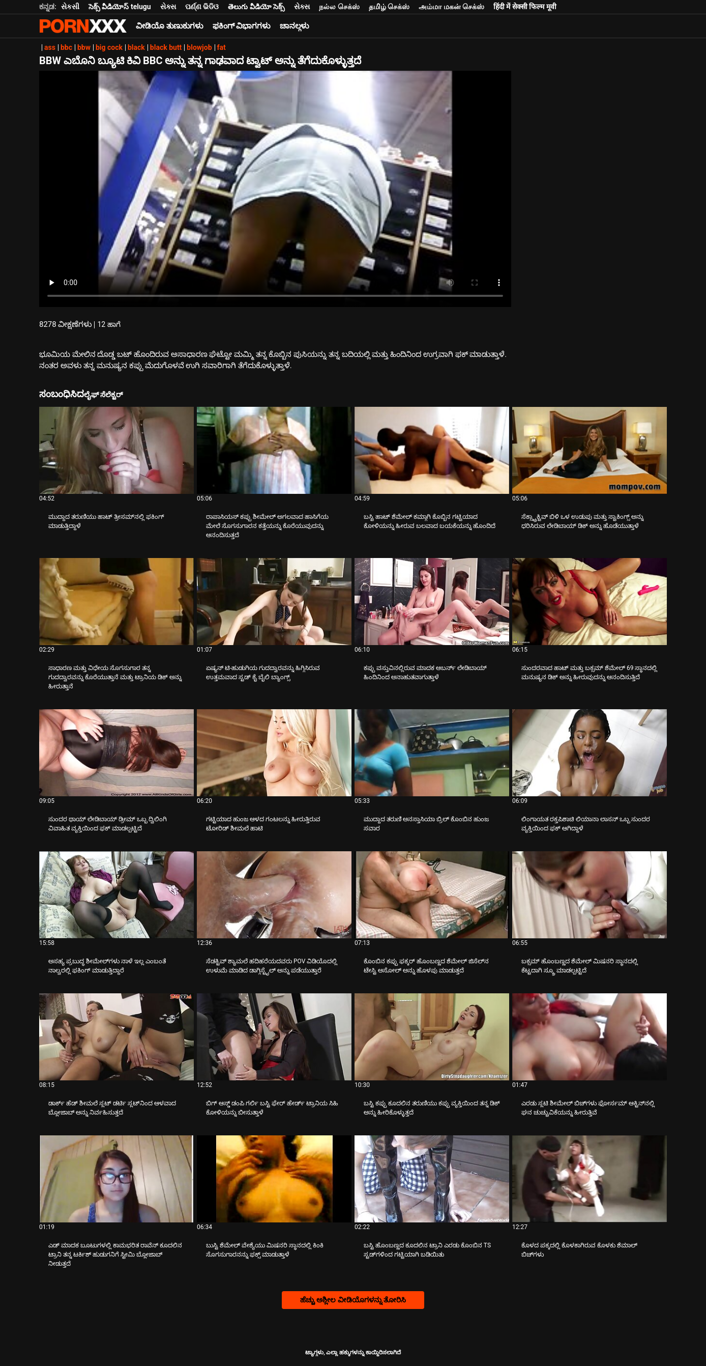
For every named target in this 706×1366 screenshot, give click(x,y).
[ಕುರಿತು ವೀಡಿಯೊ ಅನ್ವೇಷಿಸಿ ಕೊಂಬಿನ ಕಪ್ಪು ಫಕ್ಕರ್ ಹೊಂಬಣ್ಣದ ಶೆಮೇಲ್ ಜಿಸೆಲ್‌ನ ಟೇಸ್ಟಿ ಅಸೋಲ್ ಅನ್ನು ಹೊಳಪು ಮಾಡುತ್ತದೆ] (432, 894)
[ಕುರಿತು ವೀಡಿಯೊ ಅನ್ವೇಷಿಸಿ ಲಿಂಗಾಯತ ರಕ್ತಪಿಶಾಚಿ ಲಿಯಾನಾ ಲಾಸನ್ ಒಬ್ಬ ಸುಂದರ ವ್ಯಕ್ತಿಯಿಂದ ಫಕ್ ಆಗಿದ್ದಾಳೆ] (589, 752)
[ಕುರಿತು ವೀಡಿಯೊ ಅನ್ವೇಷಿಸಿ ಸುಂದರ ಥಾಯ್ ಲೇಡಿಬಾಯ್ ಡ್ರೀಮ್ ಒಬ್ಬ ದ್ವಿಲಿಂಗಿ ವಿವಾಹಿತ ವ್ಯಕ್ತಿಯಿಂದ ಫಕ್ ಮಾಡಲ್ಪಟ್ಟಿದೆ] (116, 752)
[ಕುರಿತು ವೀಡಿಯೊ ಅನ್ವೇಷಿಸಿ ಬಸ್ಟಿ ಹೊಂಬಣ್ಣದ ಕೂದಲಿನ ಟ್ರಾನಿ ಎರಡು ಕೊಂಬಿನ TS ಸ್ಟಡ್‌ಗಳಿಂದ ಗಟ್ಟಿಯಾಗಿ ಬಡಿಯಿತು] (432, 1178)
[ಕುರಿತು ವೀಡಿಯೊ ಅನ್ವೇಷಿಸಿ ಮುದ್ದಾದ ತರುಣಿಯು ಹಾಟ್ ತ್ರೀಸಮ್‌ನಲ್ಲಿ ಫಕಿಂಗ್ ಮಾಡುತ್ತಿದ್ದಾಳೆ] (116, 450)
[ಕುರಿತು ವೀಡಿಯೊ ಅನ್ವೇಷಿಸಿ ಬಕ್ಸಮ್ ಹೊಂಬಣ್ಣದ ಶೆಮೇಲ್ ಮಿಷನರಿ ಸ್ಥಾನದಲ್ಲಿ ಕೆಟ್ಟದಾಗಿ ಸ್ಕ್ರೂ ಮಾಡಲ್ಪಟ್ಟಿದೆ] (589, 894)
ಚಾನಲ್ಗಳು (294, 26)
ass (49, 47)
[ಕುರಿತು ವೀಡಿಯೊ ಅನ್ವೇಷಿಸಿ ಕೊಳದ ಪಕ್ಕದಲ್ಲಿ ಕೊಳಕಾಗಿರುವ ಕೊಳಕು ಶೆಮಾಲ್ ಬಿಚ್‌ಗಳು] (589, 1178)
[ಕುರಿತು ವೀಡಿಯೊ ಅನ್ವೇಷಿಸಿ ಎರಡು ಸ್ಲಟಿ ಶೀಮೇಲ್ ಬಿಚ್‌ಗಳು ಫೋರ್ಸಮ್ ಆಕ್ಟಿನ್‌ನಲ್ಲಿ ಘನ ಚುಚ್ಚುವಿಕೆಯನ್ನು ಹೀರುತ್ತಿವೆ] (589, 1036)
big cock (109, 47)
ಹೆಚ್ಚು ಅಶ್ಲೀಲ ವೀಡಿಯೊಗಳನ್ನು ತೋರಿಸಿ (353, 1300)
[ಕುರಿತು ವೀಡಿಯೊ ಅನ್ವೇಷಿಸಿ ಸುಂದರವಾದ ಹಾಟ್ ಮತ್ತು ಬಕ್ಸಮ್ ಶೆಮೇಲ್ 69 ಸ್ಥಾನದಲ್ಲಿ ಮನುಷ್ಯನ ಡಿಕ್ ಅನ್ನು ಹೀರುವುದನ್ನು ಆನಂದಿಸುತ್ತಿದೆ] (589, 601)
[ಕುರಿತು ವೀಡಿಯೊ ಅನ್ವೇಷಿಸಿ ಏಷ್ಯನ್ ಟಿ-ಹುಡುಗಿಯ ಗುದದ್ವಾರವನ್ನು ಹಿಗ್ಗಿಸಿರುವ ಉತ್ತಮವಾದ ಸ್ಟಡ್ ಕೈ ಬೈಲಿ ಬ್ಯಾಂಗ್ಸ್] (274, 601)
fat (221, 47)
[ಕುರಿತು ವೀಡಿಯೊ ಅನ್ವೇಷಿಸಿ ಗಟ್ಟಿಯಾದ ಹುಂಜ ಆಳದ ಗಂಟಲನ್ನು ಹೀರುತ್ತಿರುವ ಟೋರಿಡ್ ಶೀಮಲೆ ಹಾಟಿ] (274, 752)
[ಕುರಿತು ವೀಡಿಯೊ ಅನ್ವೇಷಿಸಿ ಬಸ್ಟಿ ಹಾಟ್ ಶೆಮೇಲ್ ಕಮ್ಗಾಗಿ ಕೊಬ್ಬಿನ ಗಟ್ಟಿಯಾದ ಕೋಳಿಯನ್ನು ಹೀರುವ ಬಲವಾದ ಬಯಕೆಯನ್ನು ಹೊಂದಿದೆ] (432, 450)
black (136, 47)
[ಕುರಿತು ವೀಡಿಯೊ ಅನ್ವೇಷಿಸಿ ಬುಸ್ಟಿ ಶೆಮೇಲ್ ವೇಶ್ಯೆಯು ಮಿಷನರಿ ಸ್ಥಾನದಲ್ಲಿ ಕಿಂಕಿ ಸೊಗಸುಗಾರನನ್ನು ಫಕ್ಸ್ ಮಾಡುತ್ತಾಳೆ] (274, 1178)
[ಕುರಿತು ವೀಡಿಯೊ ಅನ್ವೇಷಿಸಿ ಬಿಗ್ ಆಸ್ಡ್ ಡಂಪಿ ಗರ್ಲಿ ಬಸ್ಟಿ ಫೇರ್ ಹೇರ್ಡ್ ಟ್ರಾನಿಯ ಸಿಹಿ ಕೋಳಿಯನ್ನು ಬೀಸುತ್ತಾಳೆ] (274, 1036)
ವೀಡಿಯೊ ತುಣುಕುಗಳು (169, 26)
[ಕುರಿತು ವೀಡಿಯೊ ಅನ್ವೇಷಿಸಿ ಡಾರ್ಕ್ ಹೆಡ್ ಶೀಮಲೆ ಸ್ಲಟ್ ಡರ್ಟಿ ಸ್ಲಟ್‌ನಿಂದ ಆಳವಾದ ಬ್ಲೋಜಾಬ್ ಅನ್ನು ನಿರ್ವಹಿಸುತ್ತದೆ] (116, 1036)
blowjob (199, 47)
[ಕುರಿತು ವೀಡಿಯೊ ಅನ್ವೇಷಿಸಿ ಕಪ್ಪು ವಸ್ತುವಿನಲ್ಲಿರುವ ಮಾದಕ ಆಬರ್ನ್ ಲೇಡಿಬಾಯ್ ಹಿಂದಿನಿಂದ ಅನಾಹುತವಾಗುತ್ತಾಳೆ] (432, 601)
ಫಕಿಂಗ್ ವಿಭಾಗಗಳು (242, 26)
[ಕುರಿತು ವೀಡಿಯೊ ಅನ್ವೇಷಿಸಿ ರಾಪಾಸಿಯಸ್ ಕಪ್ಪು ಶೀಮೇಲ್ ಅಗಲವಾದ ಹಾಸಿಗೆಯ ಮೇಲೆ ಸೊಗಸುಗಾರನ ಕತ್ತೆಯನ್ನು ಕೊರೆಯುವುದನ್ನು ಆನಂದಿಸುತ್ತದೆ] (274, 450)
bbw (84, 47)
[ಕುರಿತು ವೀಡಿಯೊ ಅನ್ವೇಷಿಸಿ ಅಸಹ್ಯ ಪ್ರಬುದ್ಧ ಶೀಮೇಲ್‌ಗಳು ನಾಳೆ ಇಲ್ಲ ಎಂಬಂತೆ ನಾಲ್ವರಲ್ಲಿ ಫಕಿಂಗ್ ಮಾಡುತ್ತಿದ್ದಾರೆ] (116, 894)
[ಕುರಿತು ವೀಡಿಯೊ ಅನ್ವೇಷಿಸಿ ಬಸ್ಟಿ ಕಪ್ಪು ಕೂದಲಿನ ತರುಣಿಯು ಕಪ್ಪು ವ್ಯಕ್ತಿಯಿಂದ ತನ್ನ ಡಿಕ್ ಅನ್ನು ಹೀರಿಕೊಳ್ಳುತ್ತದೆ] (432, 1036)
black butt (166, 47)
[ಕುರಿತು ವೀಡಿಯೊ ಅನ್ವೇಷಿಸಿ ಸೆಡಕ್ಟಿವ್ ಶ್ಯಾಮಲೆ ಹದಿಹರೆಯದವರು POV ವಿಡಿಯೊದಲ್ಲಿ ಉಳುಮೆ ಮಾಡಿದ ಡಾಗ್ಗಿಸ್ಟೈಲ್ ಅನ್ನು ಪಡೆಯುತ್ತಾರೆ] (274, 894)
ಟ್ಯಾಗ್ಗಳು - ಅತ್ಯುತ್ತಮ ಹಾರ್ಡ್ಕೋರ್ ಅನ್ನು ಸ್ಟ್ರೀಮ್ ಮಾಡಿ (83, 26)
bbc (66, 47)
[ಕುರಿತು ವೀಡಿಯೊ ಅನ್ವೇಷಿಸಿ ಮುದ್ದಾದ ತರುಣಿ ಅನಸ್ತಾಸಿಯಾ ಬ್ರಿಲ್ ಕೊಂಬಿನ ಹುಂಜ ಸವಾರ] (432, 752)
